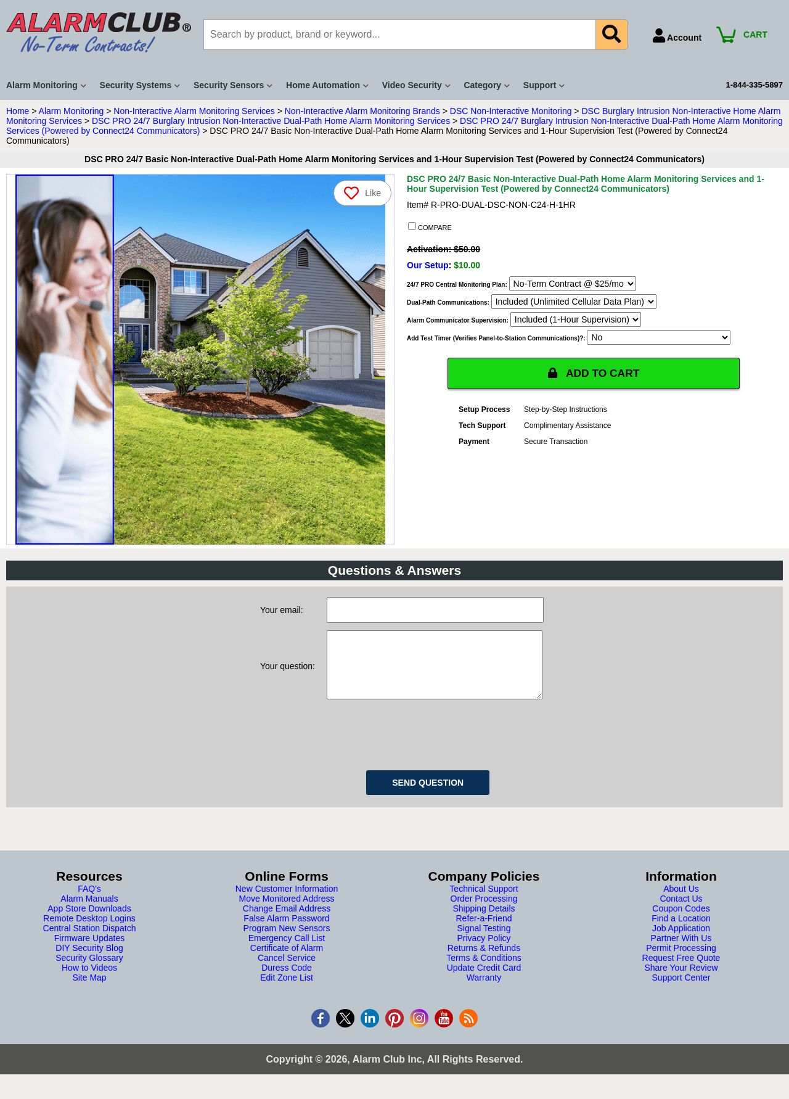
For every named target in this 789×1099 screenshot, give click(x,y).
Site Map (89, 990)
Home (17, 111)
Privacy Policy (483, 950)
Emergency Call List (286, 950)
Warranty (484, 990)
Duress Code (286, 980)
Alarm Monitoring (71, 111)
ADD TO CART (593, 373)
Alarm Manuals (89, 911)
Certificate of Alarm (286, 960)
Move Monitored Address (287, 911)
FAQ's (89, 901)
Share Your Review (680, 980)
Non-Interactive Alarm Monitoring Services (193, 111)
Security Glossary (89, 970)
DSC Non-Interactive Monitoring (511, 111)
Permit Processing (681, 960)
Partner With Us (681, 950)
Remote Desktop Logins (89, 931)
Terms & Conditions (483, 970)
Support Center (681, 990)
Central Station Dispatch (89, 940)
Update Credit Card (484, 980)
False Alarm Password (286, 931)
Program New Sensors (286, 940)
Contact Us (681, 911)
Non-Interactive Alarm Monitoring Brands (362, 111)
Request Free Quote (681, 970)
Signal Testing (484, 940)
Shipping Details (483, 921)
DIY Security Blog (89, 960)
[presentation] (420, 745)
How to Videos (89, 980)
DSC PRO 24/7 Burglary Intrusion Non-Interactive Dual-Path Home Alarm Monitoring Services (271, 121)
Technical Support (483, 901)
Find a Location (681, 931)
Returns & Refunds (484, 960)
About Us (681, 901)
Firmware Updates (89, 950)
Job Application (681, 940)
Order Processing (484, 911)
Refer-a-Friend (484, 931)
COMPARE (430, 227)
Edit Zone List (286, 990)
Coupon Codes (680, 921)
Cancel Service (287, 970)
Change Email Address (286, 921)
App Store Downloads (89, 921)
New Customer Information (286, 901)
